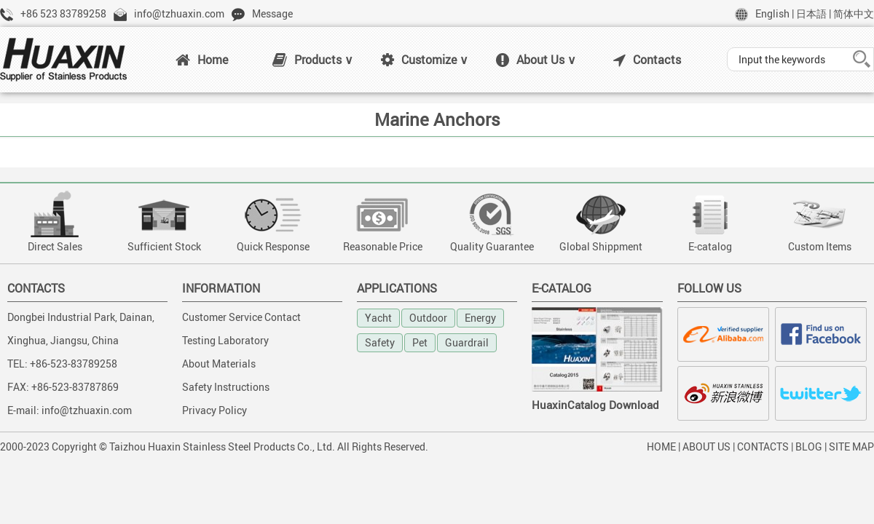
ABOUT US (706, 446)
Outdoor (428, 318)
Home (202, 60)
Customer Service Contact (241, 317)
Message (272, 13)
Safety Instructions (225, 387)
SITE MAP (851, 446)
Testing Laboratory (225, 340)
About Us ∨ (536, 60)
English (772, 13)
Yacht (378, 318)
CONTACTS (763, 446)
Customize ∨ (424, 60)
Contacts (647, 60)
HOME (661, 446)
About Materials (219, 363)
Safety (380, 342)
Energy (480, 318)
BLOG (808, 446)
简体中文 (853, 13)
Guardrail (467, 342)
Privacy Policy (214, 410)
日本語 (811, 13)
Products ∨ (312, 60)
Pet (420, 342)
